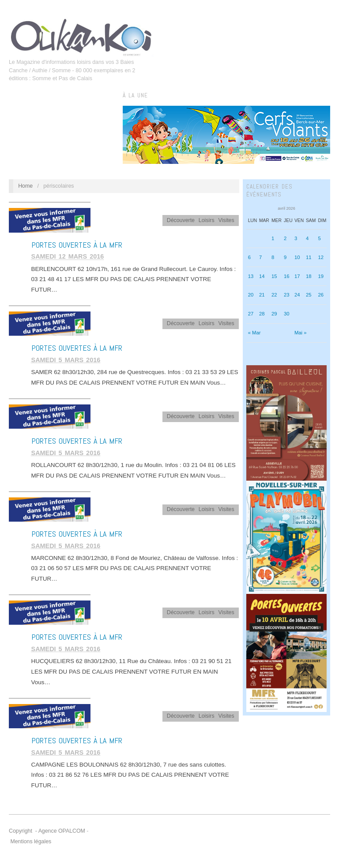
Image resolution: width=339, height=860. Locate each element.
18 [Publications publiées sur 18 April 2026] (309, 276)
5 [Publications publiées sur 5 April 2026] (319, 238)
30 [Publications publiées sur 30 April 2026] (287, 313)
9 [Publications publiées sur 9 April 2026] (285, 257)
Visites (226, 220)
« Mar (254, 332)
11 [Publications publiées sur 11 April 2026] (309, 257)
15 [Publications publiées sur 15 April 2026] (274, 276)
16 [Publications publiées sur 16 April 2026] (287, 276)
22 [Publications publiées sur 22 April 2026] (274, 294)
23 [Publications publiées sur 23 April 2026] (287, 294)
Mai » (300, 332)
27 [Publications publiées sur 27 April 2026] (251, 313)
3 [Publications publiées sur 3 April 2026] (295, 238)
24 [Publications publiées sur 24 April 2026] (297, 294)
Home (25, 186)
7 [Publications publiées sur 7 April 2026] (260, 257)
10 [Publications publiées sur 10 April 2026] (297, 257)
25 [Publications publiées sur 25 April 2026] (309, 294)
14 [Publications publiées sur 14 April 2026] (262, 276)
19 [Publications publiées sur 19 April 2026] (321, 276)
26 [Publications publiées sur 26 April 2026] (321, 294)
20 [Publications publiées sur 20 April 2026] (251, 294)
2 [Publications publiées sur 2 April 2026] (285, 238)
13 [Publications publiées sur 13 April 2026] (251, 276)
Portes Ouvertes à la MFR (76, 245)
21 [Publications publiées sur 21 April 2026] (262, 294)
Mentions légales (30, 841)
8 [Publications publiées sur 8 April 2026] (272, 257)
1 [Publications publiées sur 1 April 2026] (272, 238)
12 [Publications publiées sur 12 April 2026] (321, 257)
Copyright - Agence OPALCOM (47, 831)
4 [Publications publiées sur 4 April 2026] (307, 238)
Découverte (181, 220)
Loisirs (207, 220)
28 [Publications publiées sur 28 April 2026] (262, 313)
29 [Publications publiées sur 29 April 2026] (274, 313)
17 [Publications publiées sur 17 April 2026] (297, 276)
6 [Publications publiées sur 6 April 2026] (249, 257)
